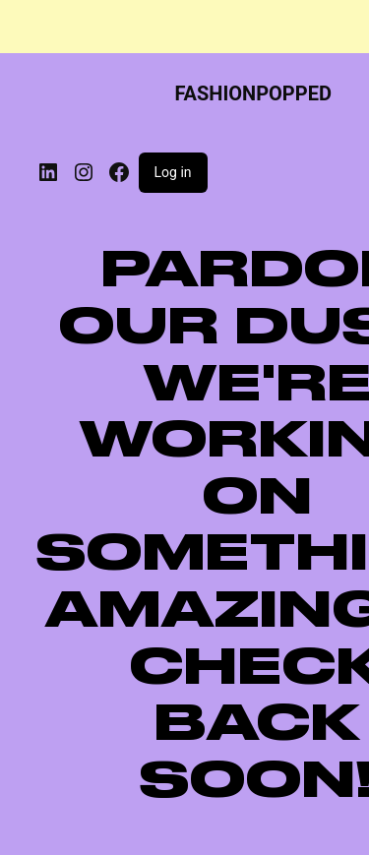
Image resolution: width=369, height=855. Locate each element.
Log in (173, 172)
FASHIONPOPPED (253, 93)
